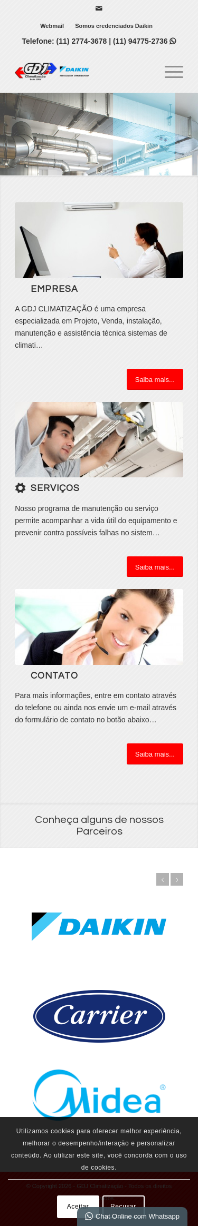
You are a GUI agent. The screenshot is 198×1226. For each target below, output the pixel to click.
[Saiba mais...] (155, 379)
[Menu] (168, 71)
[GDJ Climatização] (82, 71)
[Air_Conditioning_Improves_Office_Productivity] (99, 240)
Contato (54, 676)
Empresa (54, 289)
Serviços (55, 488)
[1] (99, 439)
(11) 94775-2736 (144, 41)
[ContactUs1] (99, 626)
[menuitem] (52, 25)
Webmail (52, 26)
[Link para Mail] (98, 8)
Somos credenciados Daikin (114, 26)
